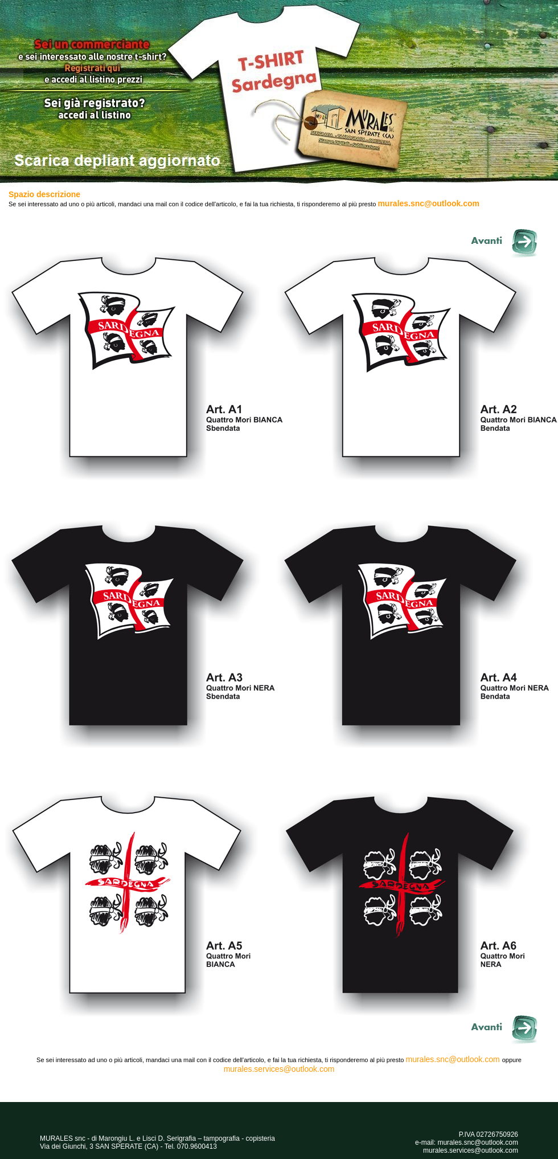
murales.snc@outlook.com (428, 203)
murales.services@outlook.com (279, 1069)
